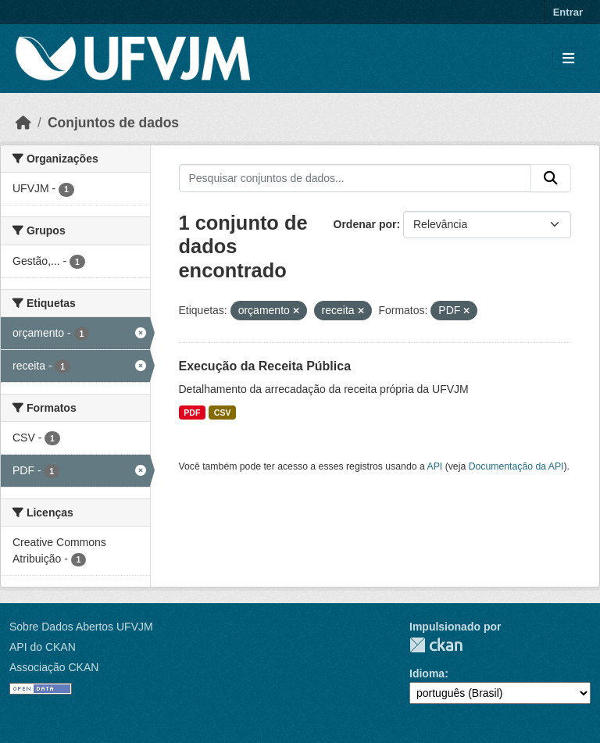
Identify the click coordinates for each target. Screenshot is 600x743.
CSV (222, 412)
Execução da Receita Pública (265, 366)
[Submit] (550, 178)
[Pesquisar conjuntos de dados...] (355, 178)
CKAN (435, 645)
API (435, 466)
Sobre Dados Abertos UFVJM (81, 626)
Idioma (427, 673)
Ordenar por (365, 224)
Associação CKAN (53, 667)
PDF (192, 412)
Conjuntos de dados (113, 122)
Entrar (568, 12)
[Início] (23, 122)
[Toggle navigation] (568, 59)
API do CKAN (42, 647)
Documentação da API (516, 466)
